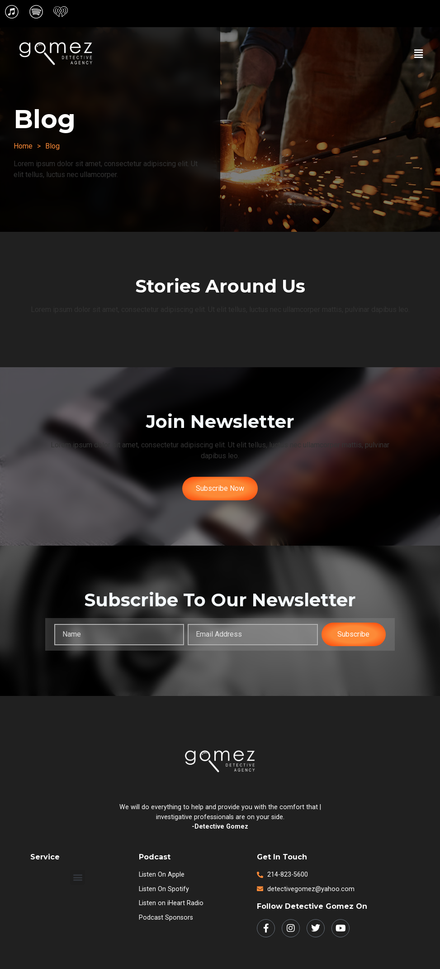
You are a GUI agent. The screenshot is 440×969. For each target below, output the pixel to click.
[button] (418, 53)
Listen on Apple (162, 874)
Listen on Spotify (164, 889)
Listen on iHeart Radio (171, 903)
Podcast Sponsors (166, 917)
